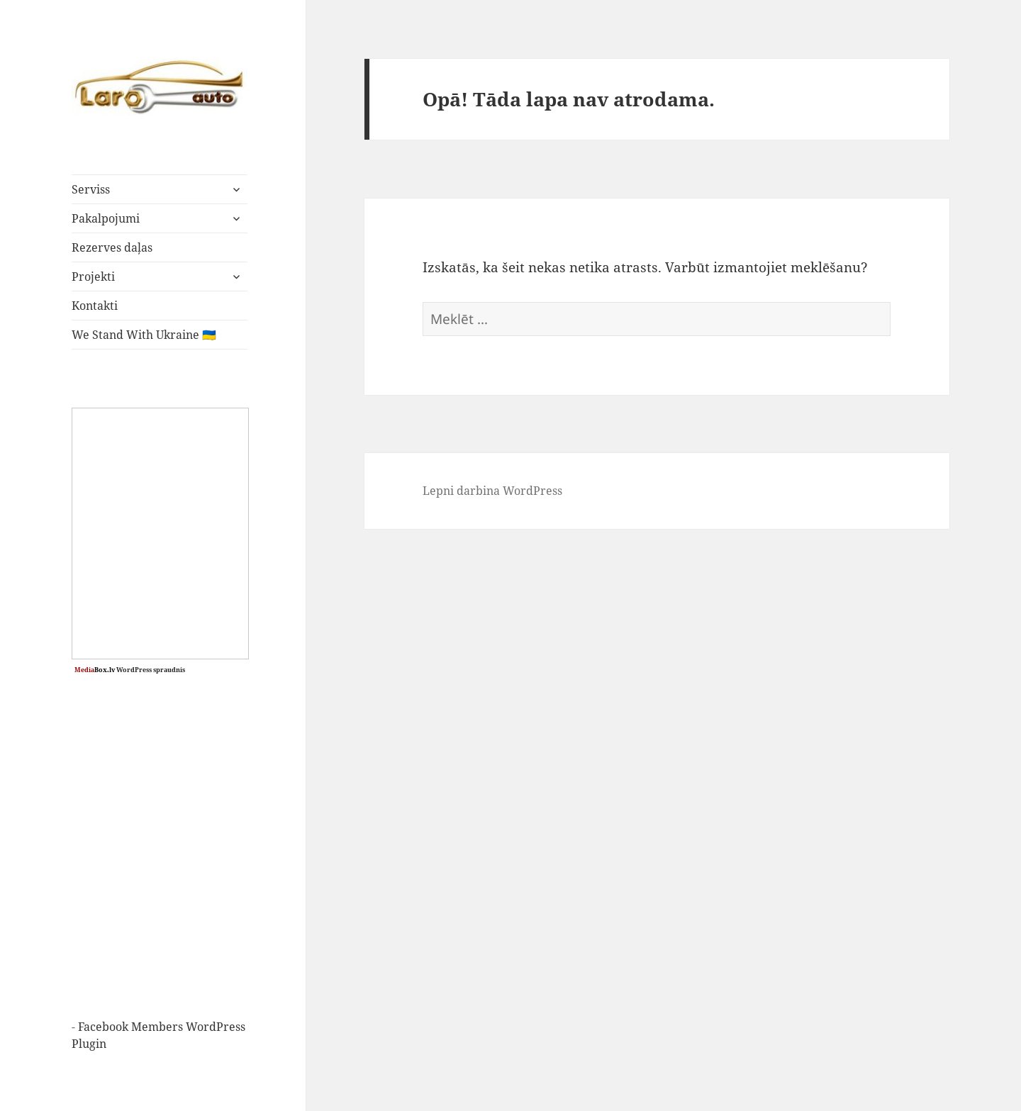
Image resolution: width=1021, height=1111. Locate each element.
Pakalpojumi (106, 218)
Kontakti (95, 305)
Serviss (91, 189)
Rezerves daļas (112, 247)
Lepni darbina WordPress (492, 490)
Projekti (93, 276)
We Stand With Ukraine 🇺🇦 (144, 334)
